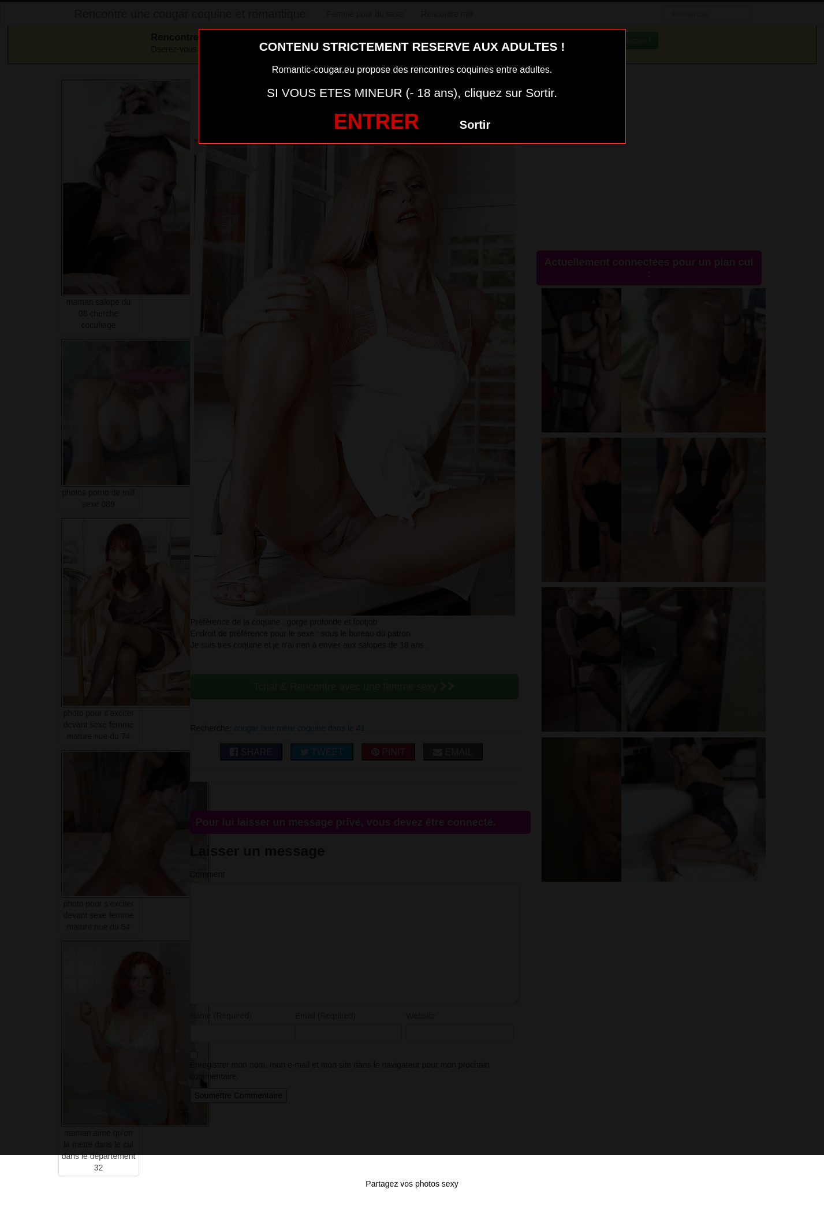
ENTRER (376, 121)
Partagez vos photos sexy (412, 1183)
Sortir (475, 124)
